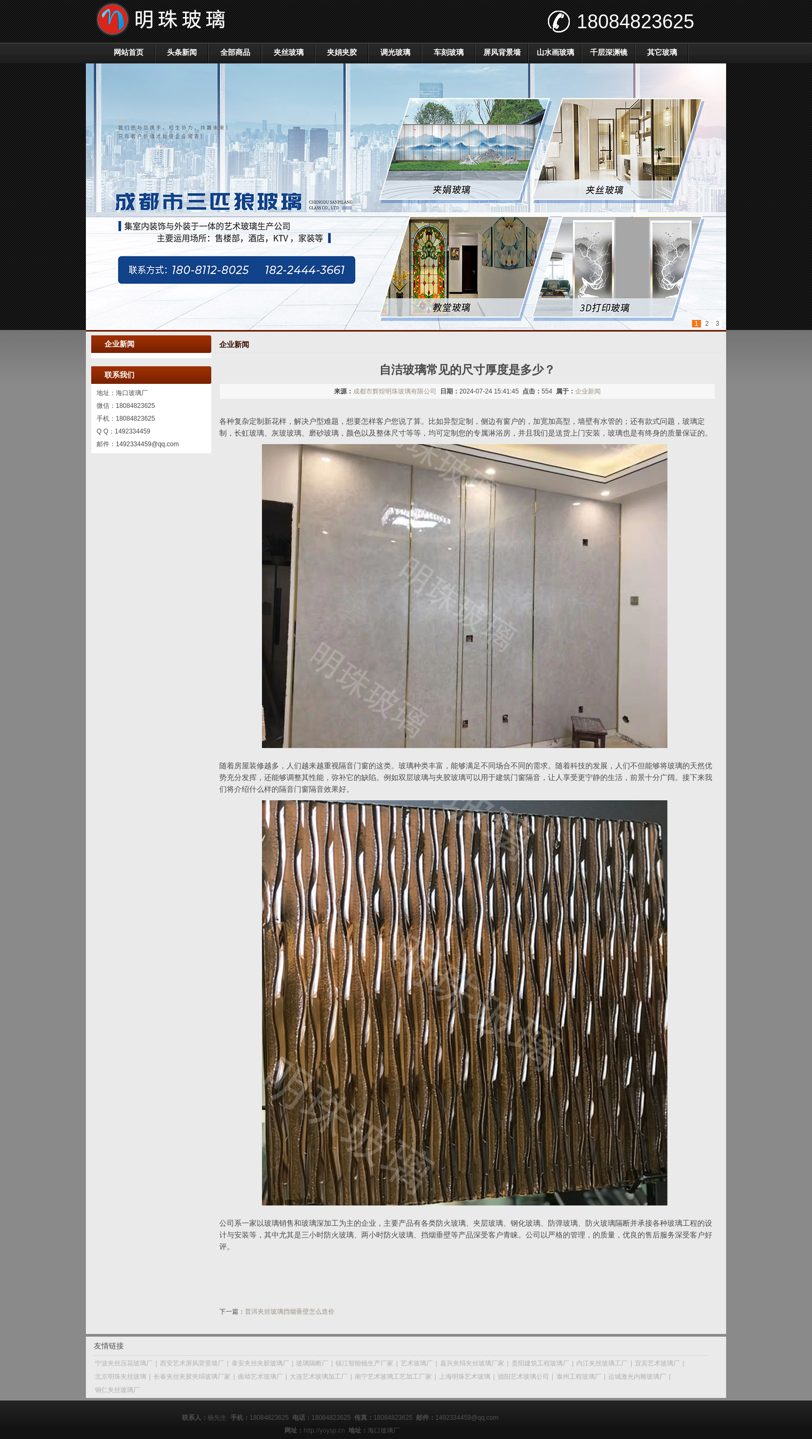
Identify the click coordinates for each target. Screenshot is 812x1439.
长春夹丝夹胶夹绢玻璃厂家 (192, 1376)
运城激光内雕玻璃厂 (637, 1376)
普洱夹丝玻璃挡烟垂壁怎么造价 (290, 1311)
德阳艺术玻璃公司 (523, 1376)
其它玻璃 (662, 53)
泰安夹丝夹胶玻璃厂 (260, 1363)
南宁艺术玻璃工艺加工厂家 (393, 1376)
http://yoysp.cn (324, 1430)
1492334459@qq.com (147, 444)
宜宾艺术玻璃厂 (657, 1363)
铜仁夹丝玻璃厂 (117, 1390)
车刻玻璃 (449, 53)
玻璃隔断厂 (312, 1363)
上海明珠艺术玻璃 (464, 1376)
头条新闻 (182, 53)
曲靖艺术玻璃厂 (260, 1376)
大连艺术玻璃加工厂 (318, 1376)
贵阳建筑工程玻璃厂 (540, 1363)
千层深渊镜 (608, 53)
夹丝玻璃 (289, 53)
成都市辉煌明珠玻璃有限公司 (394, 391)
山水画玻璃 (555, 53)
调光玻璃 (395, 53)
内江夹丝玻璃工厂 (601, 1363)
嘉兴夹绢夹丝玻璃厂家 (472, 1363)
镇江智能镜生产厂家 (364, 1363)
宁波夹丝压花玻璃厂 (124, 1363)
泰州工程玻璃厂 (578, 1376)
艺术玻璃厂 (417, 1363)
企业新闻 (588, 391)
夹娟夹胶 (342, 53)
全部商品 (235, 53)
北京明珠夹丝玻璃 (120, 1376)
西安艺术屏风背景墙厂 (192, 1363)
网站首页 (129, 53)
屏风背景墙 (502, 53)
